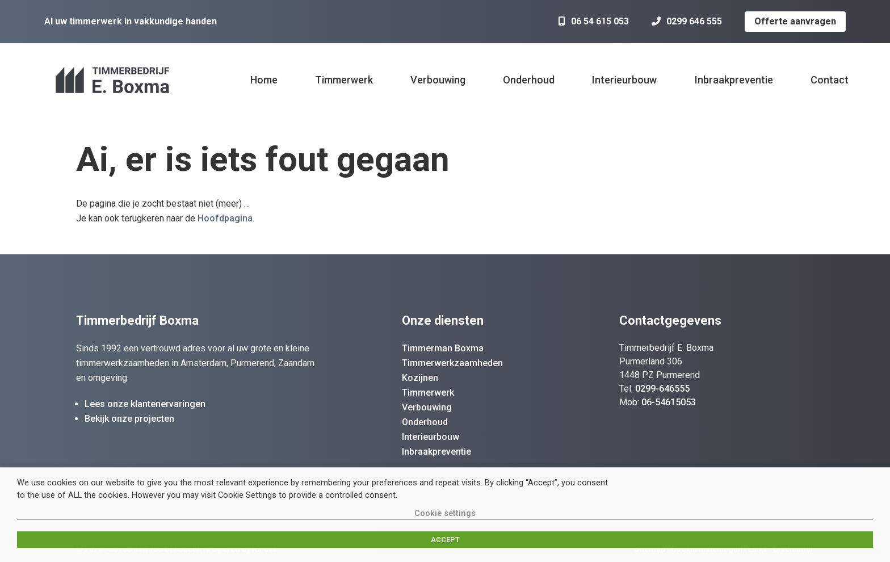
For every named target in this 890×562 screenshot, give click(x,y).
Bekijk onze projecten (129, 418)
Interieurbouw (624, 80)
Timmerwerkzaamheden (452, 363)
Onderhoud (529, 80)
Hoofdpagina (225, 218)
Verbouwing (437, 80)
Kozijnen (420, 377)
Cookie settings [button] (445, 513)
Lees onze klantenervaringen (145, 404)
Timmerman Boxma (443, 348)
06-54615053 (668, 402)
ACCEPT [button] (445, 539)
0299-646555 (662, 388)
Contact (830, 80)
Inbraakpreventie (734, 80)
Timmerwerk (344, 80)
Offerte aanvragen (795, 21)
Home (264, 80)
